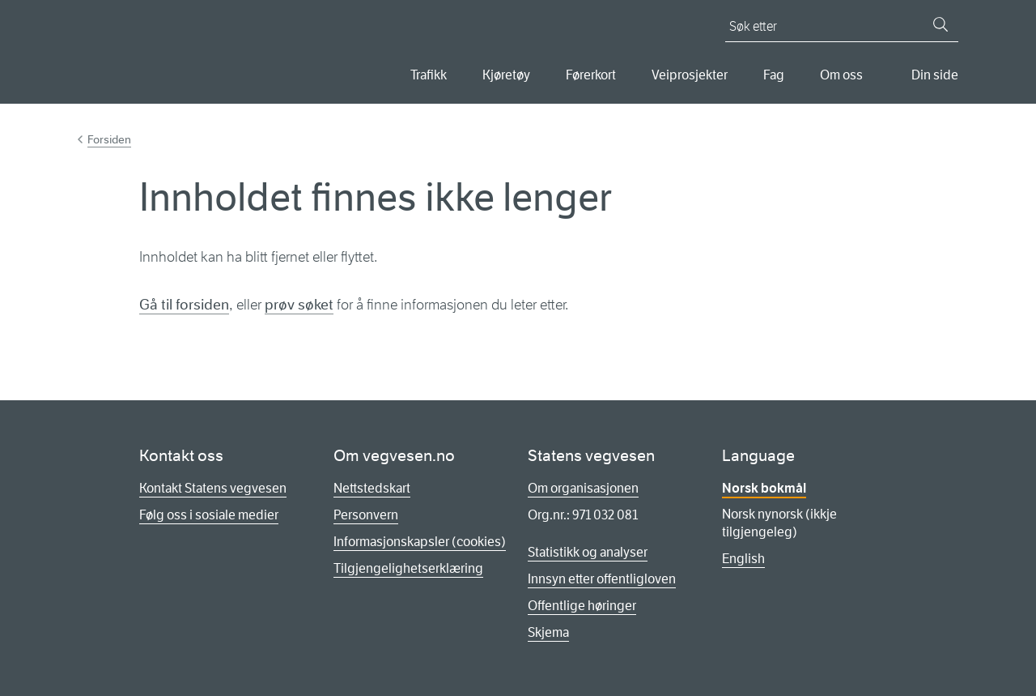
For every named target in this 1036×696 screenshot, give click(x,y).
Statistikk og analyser (588, 552)
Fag (773, 75)
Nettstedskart (371, 488)
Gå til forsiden (184, 305)
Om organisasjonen (583, 488)
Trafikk (428, 75)
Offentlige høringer (582, 605)
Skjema (548, 632)
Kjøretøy (506, 75)
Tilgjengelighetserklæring (408, 568)
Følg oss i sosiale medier (208, 515)
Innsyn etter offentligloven (602, 579)
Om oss (841, 75)
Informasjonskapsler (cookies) (419, 541)
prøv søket (299, 305)
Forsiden (109, 139)
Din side (934, 75)
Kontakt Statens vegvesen (213, 488)
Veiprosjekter (690, 75)
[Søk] (940, 24)
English (743, 558)
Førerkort (591, 75)
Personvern (365, 515)
